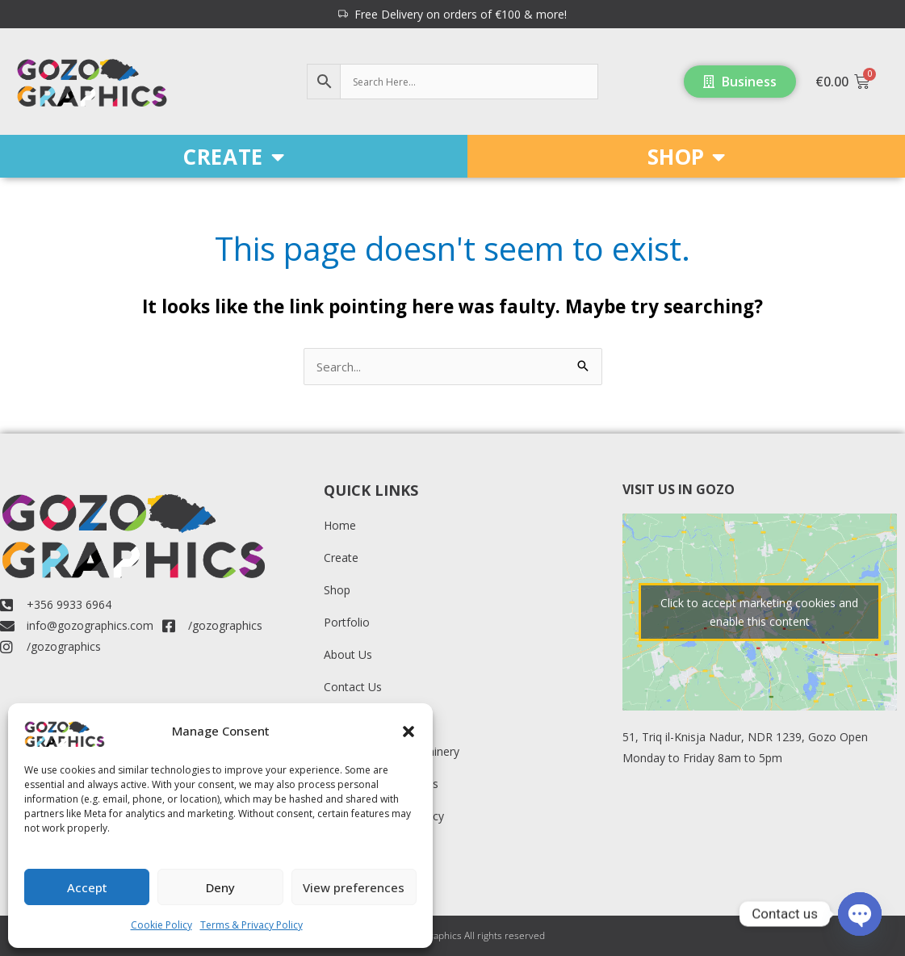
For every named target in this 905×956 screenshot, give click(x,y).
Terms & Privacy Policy (251, 925)
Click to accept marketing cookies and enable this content (759, 612)
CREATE (233, 156)
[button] (408, 731)
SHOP (686, 156)
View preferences (353, 887)
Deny (220, 887)
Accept (87, 887)
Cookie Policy (161, 925)
